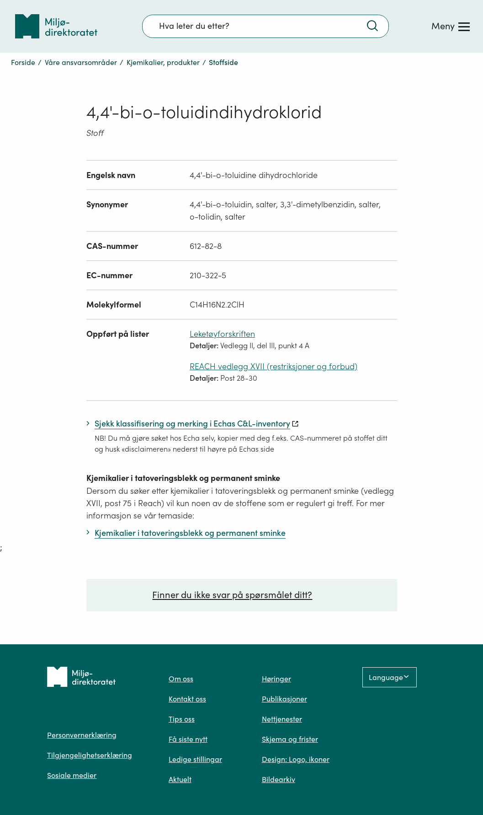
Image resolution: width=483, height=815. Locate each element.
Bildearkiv (278, 779)
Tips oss (182, 718)
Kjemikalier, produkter (163, 62)
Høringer (276, 678)
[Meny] (450, 26)
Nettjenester (282, 718)
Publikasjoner (284, 698)
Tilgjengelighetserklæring (89, 755)
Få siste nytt (188, 739)
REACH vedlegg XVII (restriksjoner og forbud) (273, 366)
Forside (23, 62)
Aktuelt (180, 779)
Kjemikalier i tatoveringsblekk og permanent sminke (183, 478)
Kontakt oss (187, 698)
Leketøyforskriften (222, 334)
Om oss (181, 678)
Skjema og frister (290, 739)
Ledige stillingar (195, 759)
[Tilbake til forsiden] (56, 26)
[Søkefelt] (265, 26)
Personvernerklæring (82, 734)
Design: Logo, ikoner (295, 759)
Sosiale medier (71, 775)
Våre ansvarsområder (81, 62)
